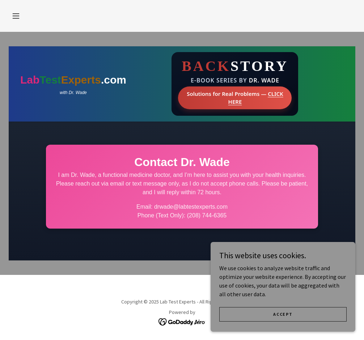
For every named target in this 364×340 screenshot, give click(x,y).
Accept (282, 314)
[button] (16, 16)
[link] (182, 321)
